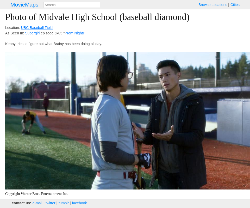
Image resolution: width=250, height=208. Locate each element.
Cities (235, 5)
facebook (79, 203)
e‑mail (37, 203)
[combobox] (71, 5)
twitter (50, 203)
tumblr (64, 203)
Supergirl (32, 33)
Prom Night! (74, 33)
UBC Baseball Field (37, 28)
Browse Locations (212, 5)
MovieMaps (24, 4)
